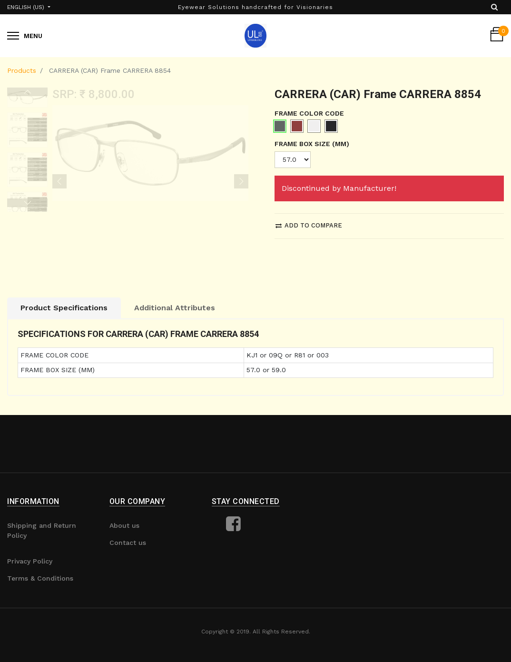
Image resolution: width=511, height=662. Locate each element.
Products (21, 70)
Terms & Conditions (40, 578)
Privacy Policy (29, 561)
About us (124, 525)
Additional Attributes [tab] (174, 307)
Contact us (127, 542)
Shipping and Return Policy (41, 530)
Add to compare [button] (308, 225)
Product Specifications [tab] (64, 307)
